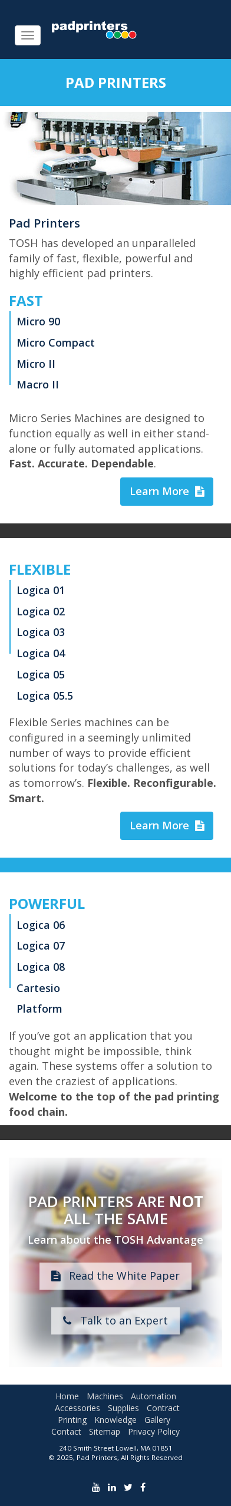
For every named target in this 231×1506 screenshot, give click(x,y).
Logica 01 (40, 590)
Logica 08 (40, 967)
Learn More (167, 491)
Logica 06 (40, 925)
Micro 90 (38, 321)
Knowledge (115, 1419)
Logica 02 (40, 611)
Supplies (123, 1407)
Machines (105, 1396)
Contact (66, 1431)
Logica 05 (40, 674)
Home (67, 1396)
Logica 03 (40, 632)
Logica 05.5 (44, 695)
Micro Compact (55, 342)
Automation (153, 1396)
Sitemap (104, 1431)
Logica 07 (40, 945)
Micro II (35, 364)
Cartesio (38, 988)
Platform (39, 1008)
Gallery (157, 1419)
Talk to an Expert (115, 1320)
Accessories (77, 1407)
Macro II (37, 384)
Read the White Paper (115, 1275)
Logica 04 (40, 653)
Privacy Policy (154, 1431)
